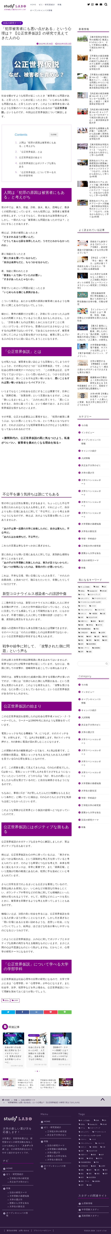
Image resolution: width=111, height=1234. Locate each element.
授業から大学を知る (91, 553)
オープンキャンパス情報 (41, 10)
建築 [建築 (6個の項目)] (94, 633)
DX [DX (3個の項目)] (105, 587)
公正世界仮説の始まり (30, 157)
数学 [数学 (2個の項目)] (89, 636)
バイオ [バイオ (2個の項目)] (93, 606)
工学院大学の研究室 (91, 546)
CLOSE (54, 134)
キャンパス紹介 (89, 451)
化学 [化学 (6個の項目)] (102, 621)
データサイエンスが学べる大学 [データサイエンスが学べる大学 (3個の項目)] (90, 602)
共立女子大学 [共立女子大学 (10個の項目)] (92, 617)
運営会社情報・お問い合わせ (18, 1230)
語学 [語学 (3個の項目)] (81, 652)
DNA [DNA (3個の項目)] (97, 587)
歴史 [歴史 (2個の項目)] (81, 640)
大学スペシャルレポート (91, 482)
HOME (33, 4)
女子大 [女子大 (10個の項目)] (100, 625)
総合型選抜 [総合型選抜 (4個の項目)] (92, 644)
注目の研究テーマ (12, 23)
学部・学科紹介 (89, 539)
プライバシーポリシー (42, 1230)
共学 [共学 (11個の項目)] (81, 617)
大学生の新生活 (89, 531)
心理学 (15, 1000)
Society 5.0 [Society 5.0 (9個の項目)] (93, 591)
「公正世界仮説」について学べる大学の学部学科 (37, 174)
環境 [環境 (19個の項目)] (97, 640)
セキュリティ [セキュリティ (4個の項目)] (84, 598)
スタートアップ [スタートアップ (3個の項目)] (95, 594)
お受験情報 (87, 1203)
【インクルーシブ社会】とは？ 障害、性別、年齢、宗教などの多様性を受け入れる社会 (92, 315)
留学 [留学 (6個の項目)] (105, 640)
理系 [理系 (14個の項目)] (89, 640)
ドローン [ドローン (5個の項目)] (83, 606)
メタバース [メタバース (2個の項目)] (100, 610)
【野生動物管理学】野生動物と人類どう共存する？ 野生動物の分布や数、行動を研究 (92, 299)
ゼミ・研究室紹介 (47, 4)
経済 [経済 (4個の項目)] (81, 644)
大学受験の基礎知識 (91, 524)
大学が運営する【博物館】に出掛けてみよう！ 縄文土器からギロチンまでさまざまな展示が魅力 (92, 367)
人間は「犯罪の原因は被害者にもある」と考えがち (37, 144)
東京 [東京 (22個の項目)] (105, 636)
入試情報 (85, 458)
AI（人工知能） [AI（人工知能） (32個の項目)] (85, 587)
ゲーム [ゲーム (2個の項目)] (82, 594)
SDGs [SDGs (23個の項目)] (82, 591)
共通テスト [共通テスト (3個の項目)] (84, 621)
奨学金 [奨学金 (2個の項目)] (90, 625)
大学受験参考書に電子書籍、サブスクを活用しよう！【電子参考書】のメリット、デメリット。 (92, 350)
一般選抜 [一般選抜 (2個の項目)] (94, 613)
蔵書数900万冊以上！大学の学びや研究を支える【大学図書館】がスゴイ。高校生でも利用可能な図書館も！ (92, 383)
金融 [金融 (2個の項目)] (89, 652)
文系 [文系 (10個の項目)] (97, 636)
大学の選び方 (87, 473)
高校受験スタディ (90, 1216)
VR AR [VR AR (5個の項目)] (104, 591)
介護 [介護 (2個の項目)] (103, 613)
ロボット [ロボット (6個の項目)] (83, 613)
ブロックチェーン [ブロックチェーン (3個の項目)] (86, 610)
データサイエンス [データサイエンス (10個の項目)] (100, 598)
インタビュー (87, 432)
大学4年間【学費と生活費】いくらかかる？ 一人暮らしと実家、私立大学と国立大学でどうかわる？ (93, 399)
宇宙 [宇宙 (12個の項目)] (97, 629)
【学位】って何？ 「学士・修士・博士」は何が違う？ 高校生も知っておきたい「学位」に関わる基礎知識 (93, 263)
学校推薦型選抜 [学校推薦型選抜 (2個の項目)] (85, 629)
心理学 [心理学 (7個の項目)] (103, 633)
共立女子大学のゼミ (91, 465)
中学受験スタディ (90, 1209)
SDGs (6, 1000)
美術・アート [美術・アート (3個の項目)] (84, 648)
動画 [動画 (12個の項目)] (94, 621)
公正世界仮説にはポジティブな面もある (37, 165)
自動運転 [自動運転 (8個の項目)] (97, 648)
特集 (60, 4)
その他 (84, 425)
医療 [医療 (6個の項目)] (81, 625)
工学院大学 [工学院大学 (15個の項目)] (84, 633)
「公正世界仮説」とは (30, 152)
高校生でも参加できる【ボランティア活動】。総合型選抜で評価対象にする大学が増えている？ (92, 247)
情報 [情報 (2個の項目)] (81, 636)
